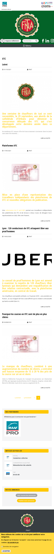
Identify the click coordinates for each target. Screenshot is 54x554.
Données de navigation (11, 546)
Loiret (5, 64)
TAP (14, 472)
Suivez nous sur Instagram (52, 40)
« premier (18, 398)
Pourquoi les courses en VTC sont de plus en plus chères (24, 316)
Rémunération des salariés (22, 465)
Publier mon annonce (26, 501)
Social (15, 456)
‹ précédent (27, 398)
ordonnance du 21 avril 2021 (15, 210)
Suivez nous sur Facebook (43, 40)
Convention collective (20, 458)
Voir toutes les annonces (26, 495)
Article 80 (16, 475)
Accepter (6, 551)
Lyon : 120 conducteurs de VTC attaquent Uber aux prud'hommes (25, 230)
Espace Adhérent (12, 41)
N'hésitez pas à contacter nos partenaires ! (20, 417)
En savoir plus (13, 542)
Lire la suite (46, 138)
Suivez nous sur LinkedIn (47, 40)
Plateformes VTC (9, 145)
